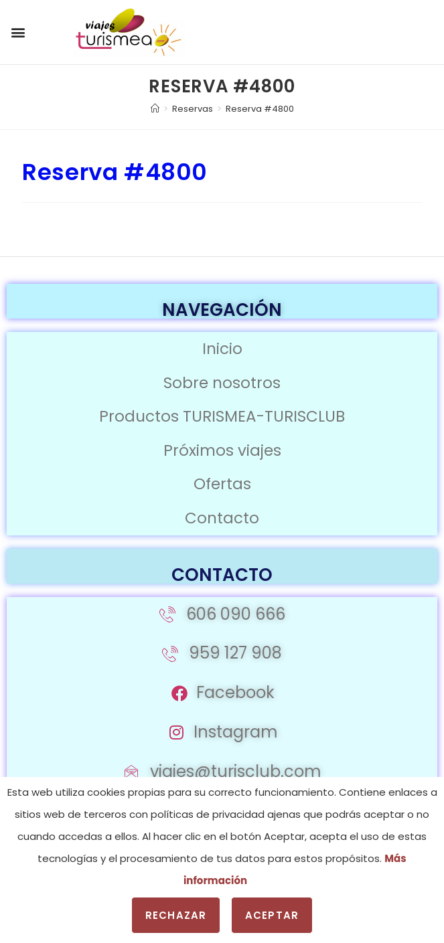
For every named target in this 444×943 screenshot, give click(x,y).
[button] (18, 32)
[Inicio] (155, 108)
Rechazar (175, 915)
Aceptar (272, 915)
